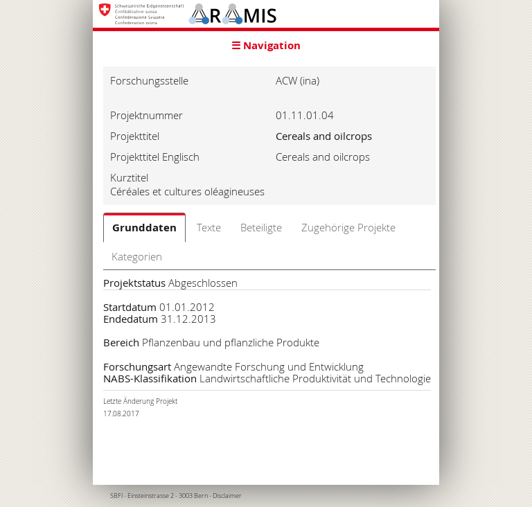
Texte (209, 227)
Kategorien (137, 256)
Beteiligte (261, 227)
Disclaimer (227, 496)
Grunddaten (144, 227)
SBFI (116, 496)
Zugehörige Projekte (348, 227)
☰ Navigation (266, 45)
